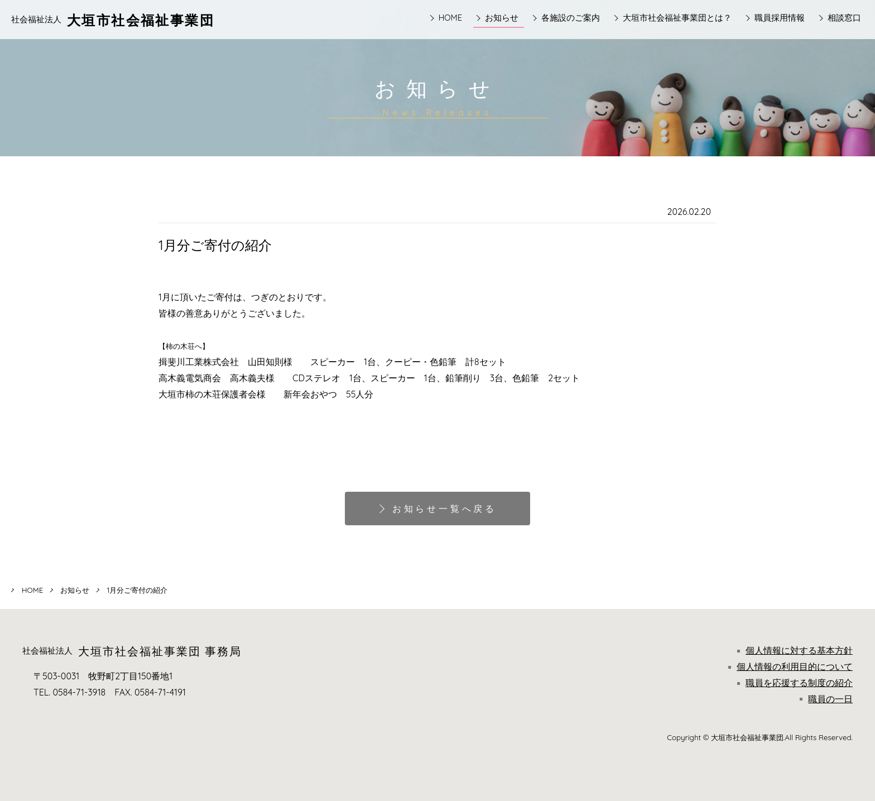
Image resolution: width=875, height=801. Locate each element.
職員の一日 (826, 698)
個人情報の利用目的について (790, 666)
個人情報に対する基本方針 (795, 650)
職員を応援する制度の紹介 (795, 682)
